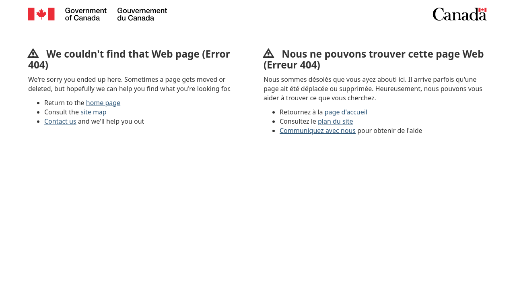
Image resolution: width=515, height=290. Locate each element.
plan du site (335, 121)
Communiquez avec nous (318, 130)
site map (93, 112)
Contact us (60, 121)
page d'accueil (346, 112)
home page (103, 102)
